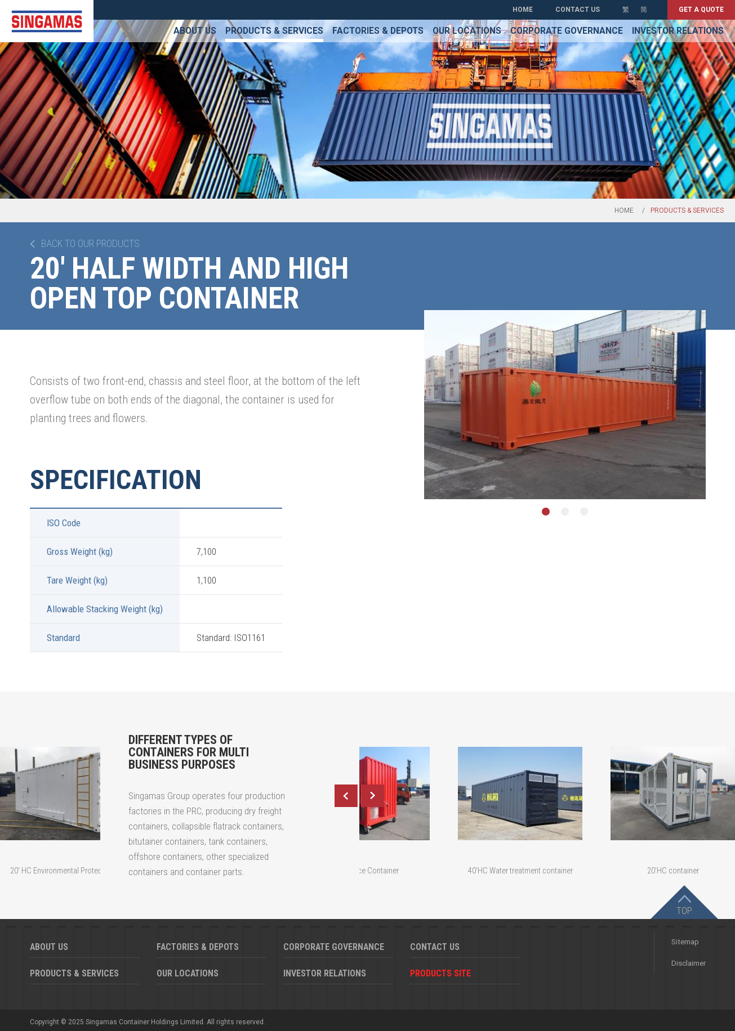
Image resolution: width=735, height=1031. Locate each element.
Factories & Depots (378, 31)
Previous (346, 796)
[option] (565, 404)
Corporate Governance (566, 31)
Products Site (440, 973)
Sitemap (685, 942)
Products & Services (274, 31)
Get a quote (701, 10)
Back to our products (90, 243)
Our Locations (467, 31)
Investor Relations (678, 31)
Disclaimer (688, 963)
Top (684, 910)
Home (523, 10)
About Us (194, 31)
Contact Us (577, 10)
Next (373, 796)
